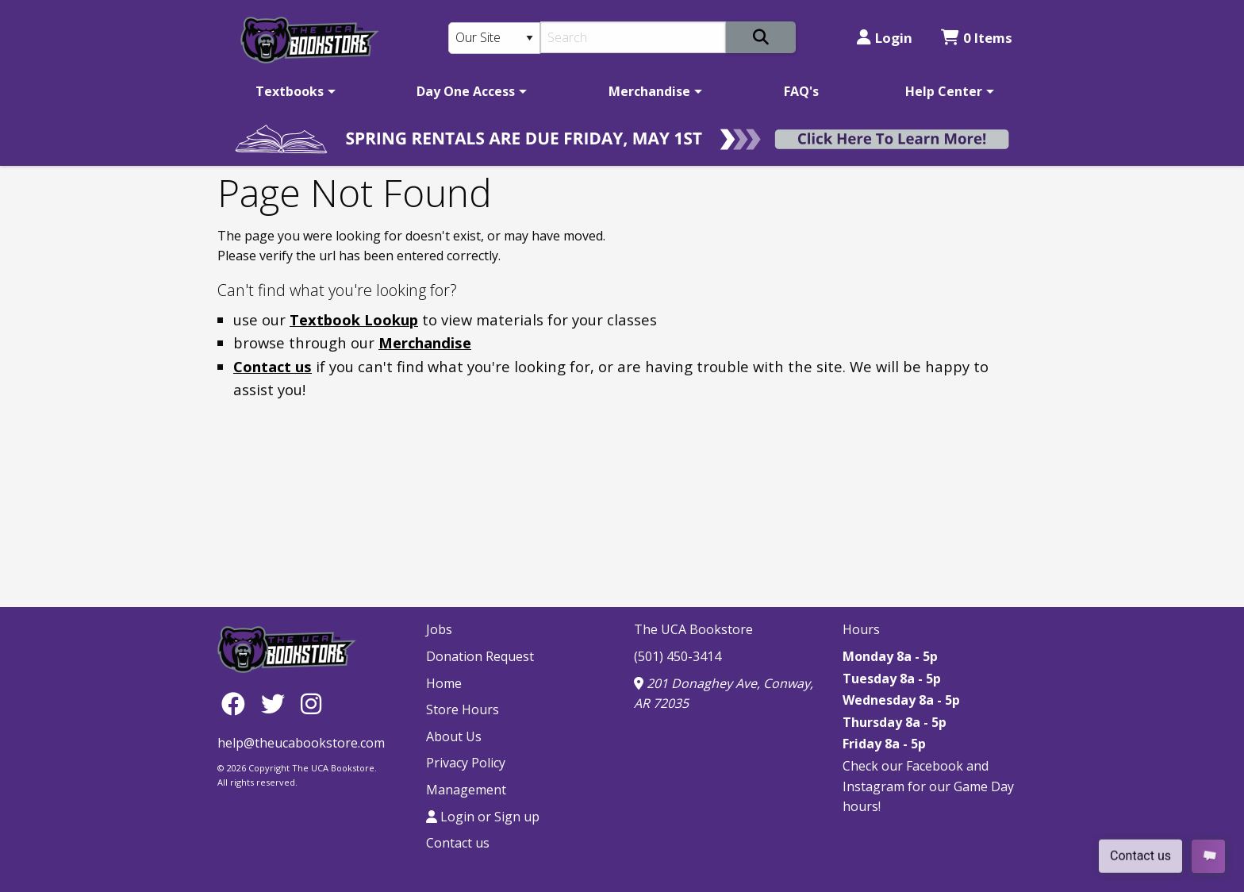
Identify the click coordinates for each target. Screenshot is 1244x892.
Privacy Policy (465, 762)
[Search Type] (494, 38)
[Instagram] (311, 703)
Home (444, 683)
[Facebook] (237, 703)
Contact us (272, 366)
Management (466, 789)
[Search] (633, 37)
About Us (454, 736)
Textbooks (289, 91)
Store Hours (462, 709)
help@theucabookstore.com (301, 743)
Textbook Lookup (354, 319)
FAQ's (801, 91)
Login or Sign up (482, 816)
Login (884, 38)
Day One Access (466, 91)
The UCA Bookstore (693, 629)
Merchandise (649, 91)
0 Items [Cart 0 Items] (976, 38)
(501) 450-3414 (677, 656)
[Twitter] (277, 703)
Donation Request (480, 656)
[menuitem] (293, 91)
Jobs (439, 629)
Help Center (943, 91)
